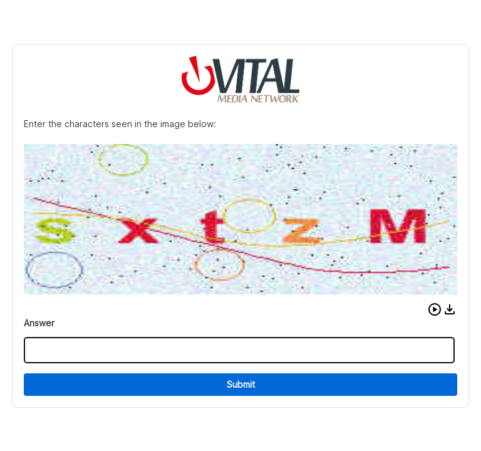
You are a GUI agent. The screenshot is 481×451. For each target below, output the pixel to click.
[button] (434, 309)
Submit (241, 384)
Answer (39, 323)
